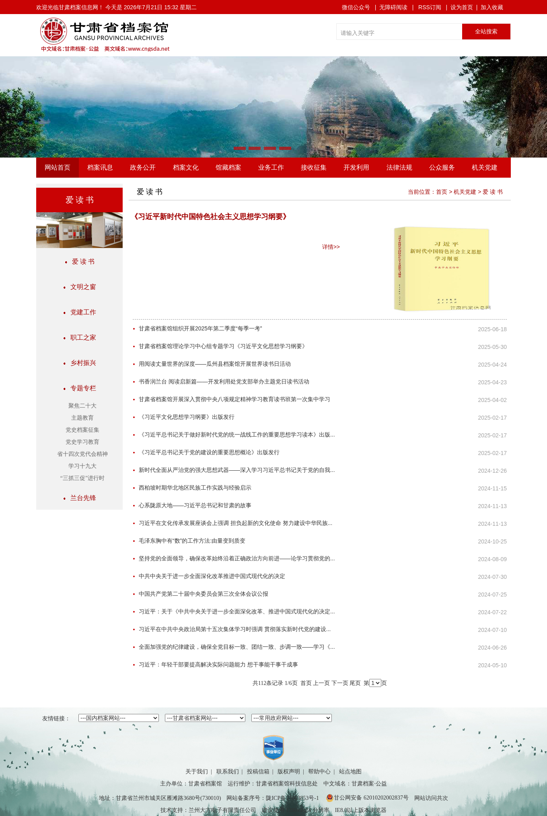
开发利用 (356, 167)
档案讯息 (100, 167)
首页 (441, 192)
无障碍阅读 (393, 7)
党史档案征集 (82, 430)
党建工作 (79, 312)
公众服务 (442, 167)
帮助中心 (319, 772)
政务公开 (143, 167)
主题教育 (82, 418)
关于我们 (196, 772)
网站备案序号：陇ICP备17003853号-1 (272, 798)
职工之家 (79, 337)
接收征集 (314, 167)
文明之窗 (79, 286)
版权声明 (289, 772)
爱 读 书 (80, 261)
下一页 (339, 683)
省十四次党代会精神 (82, 454)
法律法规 (399, 167)
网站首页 (57, 167)
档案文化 (186, 167)
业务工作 (271, 167)
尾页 (355, 683)
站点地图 (350, 772)
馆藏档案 (228, 167)
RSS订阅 (429, 7)
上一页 (321, 683)
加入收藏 (492, 7)
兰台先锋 (79, 497)
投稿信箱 (258, 772)
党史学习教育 (82, 442)
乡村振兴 (79, 362)
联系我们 (227, 772)
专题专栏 (79, 388)
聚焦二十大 (82, 406)
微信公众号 (356, 7)
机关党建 (485, 167)
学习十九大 (82, 466)
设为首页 (461, 7)
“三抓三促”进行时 (82, 478)
